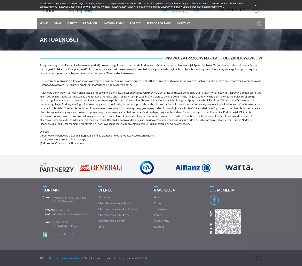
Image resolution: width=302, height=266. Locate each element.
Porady (135, 23)
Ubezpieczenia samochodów (115, 203)
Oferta (72, 23)
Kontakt (183, 23)
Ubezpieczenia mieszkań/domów (117, 209)
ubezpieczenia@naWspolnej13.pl (73, 213)
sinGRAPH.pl (141, 258)
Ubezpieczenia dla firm (111, 220)
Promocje (90, 23)
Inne (101, 226)
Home (44, 23)
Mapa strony (161, 220)
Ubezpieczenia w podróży (113, 214)
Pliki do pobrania (159, 23)
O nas (57, 23)
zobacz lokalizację (63, 234)
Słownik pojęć (113, 23)
